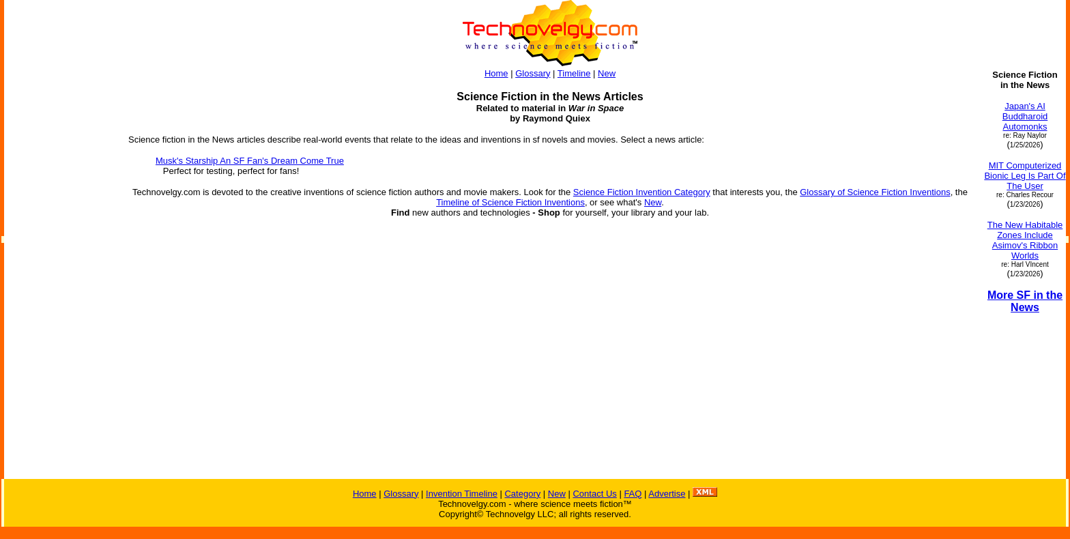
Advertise (666, 494)
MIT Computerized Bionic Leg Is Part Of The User (1024, 175)
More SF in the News (1024, 301)
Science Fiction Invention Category (641, 192)
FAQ (632, 494)
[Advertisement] (60, 274)
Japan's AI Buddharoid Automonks (1025, 116)
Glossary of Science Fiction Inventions (875, 192)
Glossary (532, 73)
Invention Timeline (461, 494)
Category (522, 494)
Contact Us (594, 494)
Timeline (574, 73)
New (607, 73)
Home (496, 73)
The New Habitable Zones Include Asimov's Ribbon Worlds (1025, 240)
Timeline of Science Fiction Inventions (510, 202)
